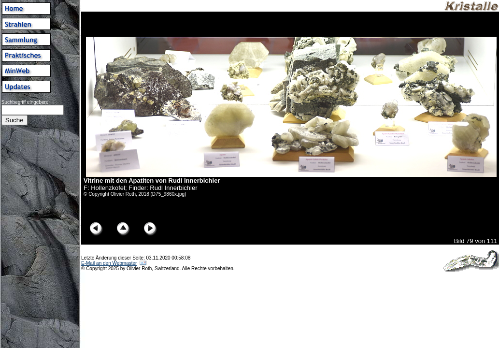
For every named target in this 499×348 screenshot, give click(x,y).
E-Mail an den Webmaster (109, 263)
